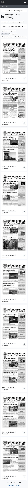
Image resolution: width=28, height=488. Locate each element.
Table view (12, 34)
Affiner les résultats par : (14, 11)
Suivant (18, 485)
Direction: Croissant (20, 37)
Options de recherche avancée (12, 26)
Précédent (11, 485)
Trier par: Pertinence (7, 37)
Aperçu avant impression (9, 31)
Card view (5, 34)
